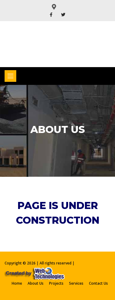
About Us (36, 283)
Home (17, 283)
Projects (56, 283)
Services (76, 283)
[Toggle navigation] (10, 76)
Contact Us (98, 283)
